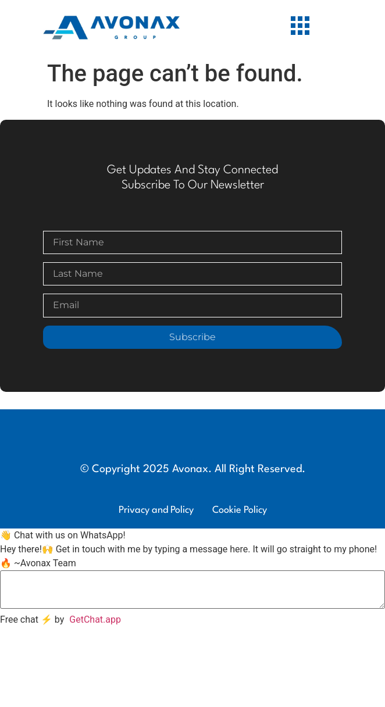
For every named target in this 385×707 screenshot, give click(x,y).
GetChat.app (95, 619)
